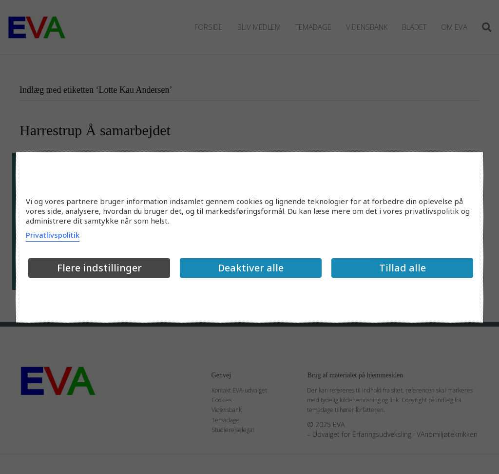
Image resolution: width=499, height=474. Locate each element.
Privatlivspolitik (52, 235)
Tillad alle (402, 267)
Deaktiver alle (251, 267)
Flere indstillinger (99, 267)
